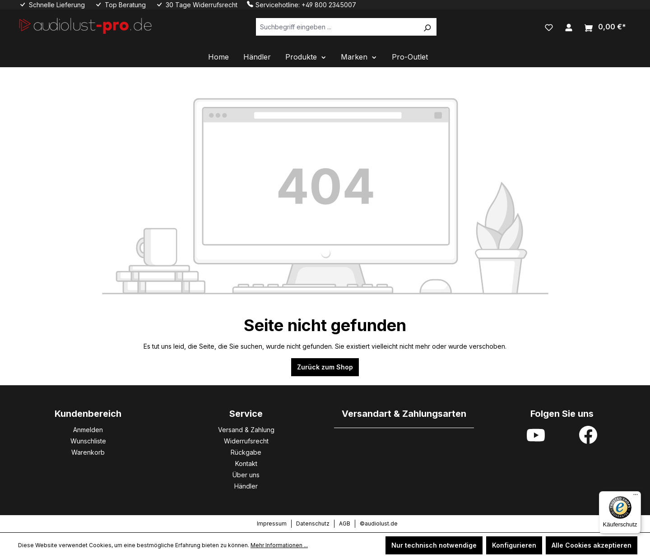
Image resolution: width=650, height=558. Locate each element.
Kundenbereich (88, 413)
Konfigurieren (514, 545)
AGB (344, 523)
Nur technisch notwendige (434, 545)
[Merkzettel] (549, 27)
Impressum (272, 523)
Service (246, 413)
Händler (246, 486)
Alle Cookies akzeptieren (591, 545)
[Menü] (635, 496)
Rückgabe (246, 452)
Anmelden (88, 429)
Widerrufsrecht (246, 441)
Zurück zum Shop (325, 367)
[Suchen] (427, 27)
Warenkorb (88, 452)
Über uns (246, 475)
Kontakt (246, 463)
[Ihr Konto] (569, 27)
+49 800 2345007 (329, 5)
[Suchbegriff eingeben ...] (337, 27)
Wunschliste (88, 441)
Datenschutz (313, 523)
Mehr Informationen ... (279, 545)
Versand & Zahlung (246, 429)
